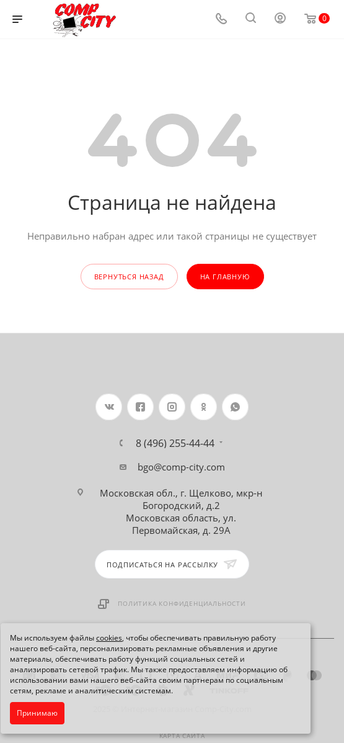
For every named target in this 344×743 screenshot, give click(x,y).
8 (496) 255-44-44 (175, 443)
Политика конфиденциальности (182, 603)
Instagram (172, 407)
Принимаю (37, 713)
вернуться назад (129, 276)
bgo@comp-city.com (181, 467)
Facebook (140, 407)
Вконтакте (108, 407)
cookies (109, 638)
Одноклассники (203, 407)
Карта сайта (182, 735)
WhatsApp (235, 407)
